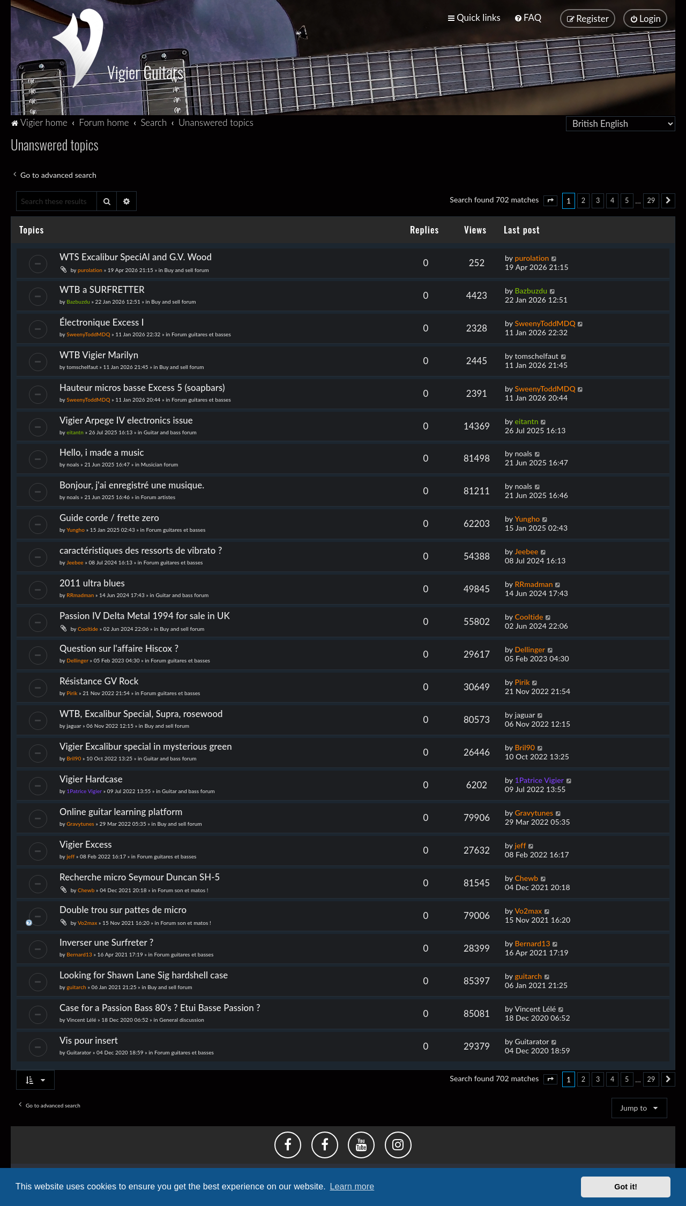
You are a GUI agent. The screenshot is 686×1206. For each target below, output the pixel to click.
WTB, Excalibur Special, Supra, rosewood (141, 712)
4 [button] (612, 199)
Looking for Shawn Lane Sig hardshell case (143, 973)
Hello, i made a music (101, 451)
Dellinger (77, 659)
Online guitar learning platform (120, 810)
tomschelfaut (82, 366)
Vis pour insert (88, 1039)
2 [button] (583, 199)
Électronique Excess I (101, 321)
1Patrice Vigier (84, 790)
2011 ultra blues (92, 581)
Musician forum (159, 464)
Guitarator (78, 1051)
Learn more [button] (352, 1186)
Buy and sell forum (187, 269)
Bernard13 (79, 953)
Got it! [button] (625, 1186)
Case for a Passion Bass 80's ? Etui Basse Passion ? (159, 1006)
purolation (90, 269)
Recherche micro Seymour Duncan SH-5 (139, 875)
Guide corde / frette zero (109, 517)
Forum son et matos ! (183, 889)
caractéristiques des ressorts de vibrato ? (140, 549)
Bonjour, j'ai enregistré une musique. (131, 484)
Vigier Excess (85, 843)
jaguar (73, 724)
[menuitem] (527, 17)
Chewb (86, 889)
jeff (70, 855)
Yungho (75, 529)
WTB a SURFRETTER (102, 288)
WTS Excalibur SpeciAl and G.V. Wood (135, 255)
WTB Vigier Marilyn (98, 353)
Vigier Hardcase (91, 777)
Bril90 (73, 757)
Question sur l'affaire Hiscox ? (118, 647)
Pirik (71, 692)
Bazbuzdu (78, 300)
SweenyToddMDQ (88, 333)
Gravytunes (80, 822)
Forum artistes (158, 496)
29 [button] (651, 199)
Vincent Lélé (81, 1018)
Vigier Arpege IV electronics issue (126, 419)
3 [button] (598, 199)
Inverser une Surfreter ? (106, 941)
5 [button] (627, 199)
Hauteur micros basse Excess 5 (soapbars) (142, 386)
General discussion (181, 1018)
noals (72, 464)
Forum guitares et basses (201, 333)
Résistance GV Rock (99, 679)
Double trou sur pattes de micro (123, 908)
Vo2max (87, 921)
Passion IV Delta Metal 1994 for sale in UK (144, 614)
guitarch (76, 986)
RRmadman (80, 594)
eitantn (75, 431)
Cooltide (88, 627)
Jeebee (74, 561)
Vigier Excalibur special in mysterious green (145, 745)
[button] (550, 199)
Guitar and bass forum (170, 431)
